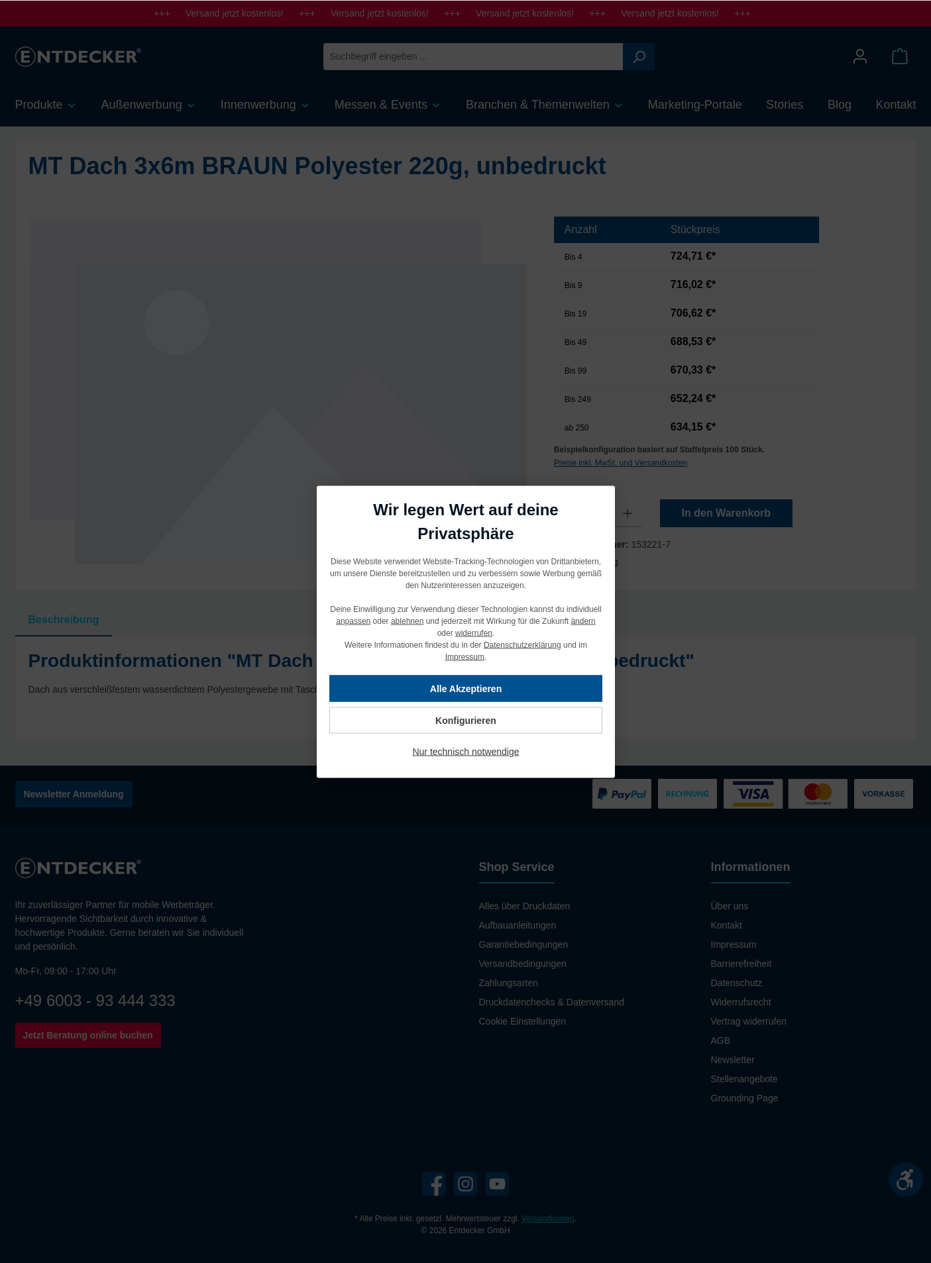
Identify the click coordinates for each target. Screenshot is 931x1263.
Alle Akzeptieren (465, 688)
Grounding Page (745, 1098)
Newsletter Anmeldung (74, 794)
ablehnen (406, 620)
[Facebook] (434, 1184)
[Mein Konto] (860, 56)
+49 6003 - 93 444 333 (95, 1000)
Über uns (730, 906)
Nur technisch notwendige (465, 751)
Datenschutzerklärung (522, 644)
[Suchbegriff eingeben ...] (473, 56)
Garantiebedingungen (524, 944)
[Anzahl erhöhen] (627, 513)
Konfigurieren (465, 720)
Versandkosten (547, 1218)
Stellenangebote (744, 1079)
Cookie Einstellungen (523, 1021)
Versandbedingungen (523, 963)
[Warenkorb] (899, 56)
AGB (721, 1040)
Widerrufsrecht (741, 1002)
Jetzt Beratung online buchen (88, 1035)
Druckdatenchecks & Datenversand (551, 1002)
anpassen (353, 620)
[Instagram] (465, 1184)
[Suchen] (639, 56)
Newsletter (733, 1059)
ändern (583, 620)
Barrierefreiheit (741, 963)
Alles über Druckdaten (525, 906)
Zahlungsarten (509, 983)
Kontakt (726, 925)
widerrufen (473, 632)
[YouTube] (497, 1184)
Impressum (734, 944)
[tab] (64, 619)
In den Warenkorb (726, 513)
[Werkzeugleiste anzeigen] (906, 1179)
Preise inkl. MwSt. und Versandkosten (620, 463)
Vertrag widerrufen (749, 1021)
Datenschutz (737, 983)
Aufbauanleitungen (518, 925)
